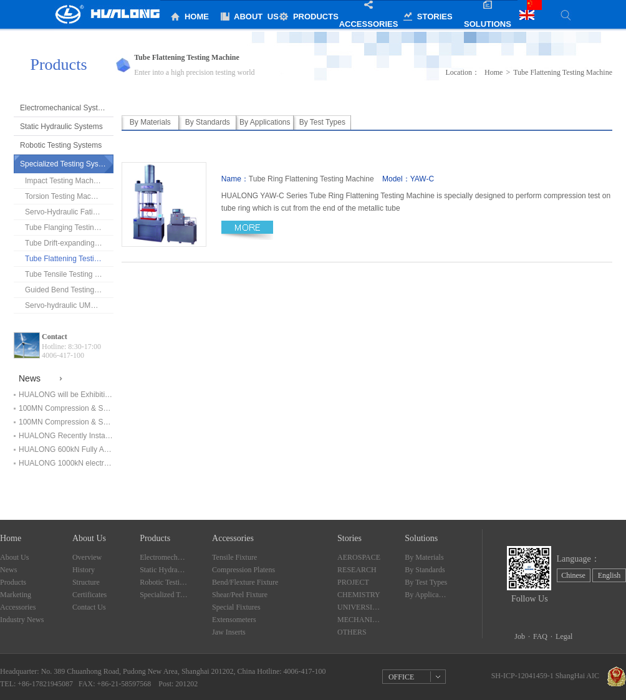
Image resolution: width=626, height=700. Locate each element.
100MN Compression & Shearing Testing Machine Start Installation (66, 422)
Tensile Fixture (234, 557)
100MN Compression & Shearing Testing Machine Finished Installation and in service (66, 408)
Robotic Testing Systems (61, 145)
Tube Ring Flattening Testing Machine (311, 179)
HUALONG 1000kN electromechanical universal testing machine (66, 463)
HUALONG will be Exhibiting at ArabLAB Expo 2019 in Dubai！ (66, 394)
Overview (87, 557)
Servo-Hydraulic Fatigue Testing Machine (69, 212)
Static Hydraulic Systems (61, 126)
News (8, 569)
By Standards (425, 569)
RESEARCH (357, 569)
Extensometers (234, 619)
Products (13, 582)
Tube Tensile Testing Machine (69, 274)
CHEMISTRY (358, 594)
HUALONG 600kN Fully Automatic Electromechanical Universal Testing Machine (66, 449)
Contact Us (89, 607)
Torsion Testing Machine (65, 196)
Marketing (15, 594)
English (609, 575)
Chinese (573, 575)
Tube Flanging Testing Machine (69, 227)
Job (519, 636)
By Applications (426, 594)
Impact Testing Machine (64, 180)
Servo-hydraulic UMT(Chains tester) (69, 305)
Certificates (89, 594)
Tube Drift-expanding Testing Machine (69, 243)
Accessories (18, 607)
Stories (349, 538)
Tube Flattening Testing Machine (69, 258)
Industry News (22, 619)
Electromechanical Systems (66, 107)
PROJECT (353, 582)
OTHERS (352, 632)
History (83, 569)
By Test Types (426, 582)
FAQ (540, 636)
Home (493, 72)
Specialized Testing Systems (66, 164)
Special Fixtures (236, 607)
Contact (54, 336)
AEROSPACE (358, 557)
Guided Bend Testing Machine (69, 289)
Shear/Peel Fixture (239, 594)
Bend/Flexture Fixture (245, 582)
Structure (86, 582)
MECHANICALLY (359, 619)
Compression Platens (243, 569)
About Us (14, 557)
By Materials (424, 557)
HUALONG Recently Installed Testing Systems (66, 435)
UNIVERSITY (359, 607)
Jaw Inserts (229, 632)
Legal (564, 636)
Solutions (421, 538)
